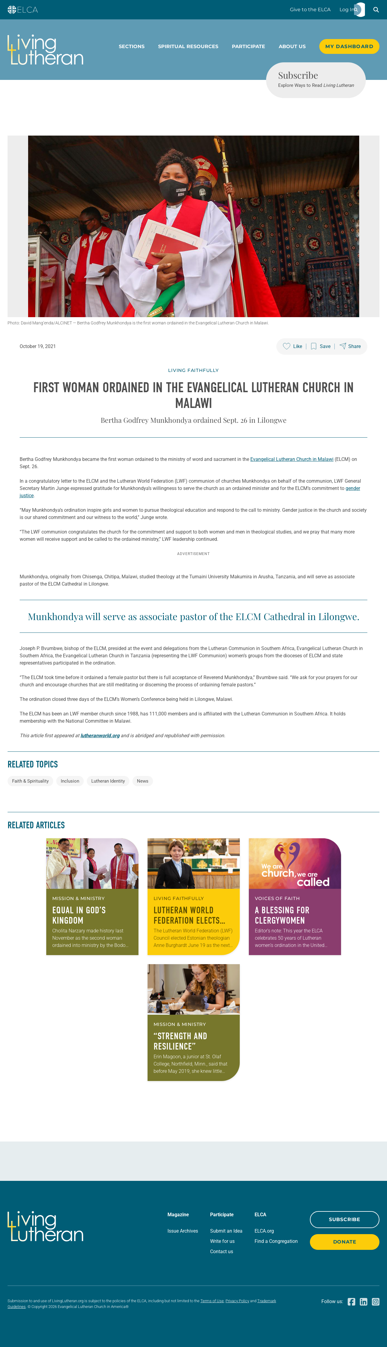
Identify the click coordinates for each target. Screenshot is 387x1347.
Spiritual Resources (188, 46)
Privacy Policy (237, 1301)
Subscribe (344, 1219)
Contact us (221, 1251)
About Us (292, 46)
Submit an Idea (226, 1231)
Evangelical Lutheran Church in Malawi (291, 459)
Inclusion (70, 781)
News (142, 781)
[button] (376, 9)
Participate (248, 46)
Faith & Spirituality (30, 781)
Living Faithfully (193, 370)
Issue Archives (182, 1231)
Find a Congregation (276, 1241)
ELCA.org (264, 1231)
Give (310, 9)
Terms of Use (212, 1301)
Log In (347, 9)
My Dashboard (349, 46)
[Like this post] (292, 346)
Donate (344, 1242)
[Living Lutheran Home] (45, 49)
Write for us (222, 1241)
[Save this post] (320, 346)
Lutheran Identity (108, 781)
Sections (132, 46)
